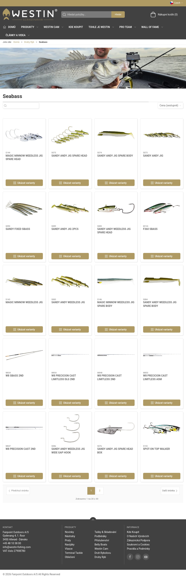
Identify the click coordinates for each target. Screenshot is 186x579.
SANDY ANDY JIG (153, 155)
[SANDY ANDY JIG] (161, 135)
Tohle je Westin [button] (101, 27)
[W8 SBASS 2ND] (24, 355)
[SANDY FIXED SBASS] (24, 208)
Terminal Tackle (74, 552)
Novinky (69, 532)
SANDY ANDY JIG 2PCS (64, 229)
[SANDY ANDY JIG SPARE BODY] (116, 135)
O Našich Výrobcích (138, 536)
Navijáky (69, 544)
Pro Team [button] (127, 27)
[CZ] (30, 14)
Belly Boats (100, 544)
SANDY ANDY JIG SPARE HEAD (69, 155)
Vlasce (68, 548)
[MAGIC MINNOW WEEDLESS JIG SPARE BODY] (116, 282)
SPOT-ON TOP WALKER (156, 448)
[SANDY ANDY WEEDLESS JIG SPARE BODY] (161, 282)
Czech (176, 3)
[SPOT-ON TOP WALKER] (161, 428)
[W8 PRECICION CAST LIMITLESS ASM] (161, 355)
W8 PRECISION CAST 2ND (21, 448)
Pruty (68, 540)
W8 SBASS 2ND (14, 375)
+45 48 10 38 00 (12, 543)
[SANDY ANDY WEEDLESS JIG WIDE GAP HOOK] (70, 428)
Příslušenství (101, 540)
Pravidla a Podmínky (138, 548)
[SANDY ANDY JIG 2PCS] (70, 208)
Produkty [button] (30, 27)
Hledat (118, 14)
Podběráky (100, 536)
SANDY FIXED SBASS (18, 229)
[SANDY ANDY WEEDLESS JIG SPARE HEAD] (116, 208)
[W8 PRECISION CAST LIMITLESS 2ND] (116, 355)
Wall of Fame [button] (152, 27)
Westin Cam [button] (54, 27)
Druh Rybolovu (102, 552)
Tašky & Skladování (105, 532)
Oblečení (70, 557)
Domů (16, 42)
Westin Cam (101, 548)
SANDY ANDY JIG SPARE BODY (115, 155)
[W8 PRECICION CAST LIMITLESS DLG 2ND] (70, 355)
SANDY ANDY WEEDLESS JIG (68, 302)
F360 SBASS (150, 229)
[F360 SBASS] (161, 208)
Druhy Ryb (29, 42)
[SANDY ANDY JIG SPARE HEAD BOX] (116, 428)
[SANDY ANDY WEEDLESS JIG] (70, 282)
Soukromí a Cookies (138, 544)
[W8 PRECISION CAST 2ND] (24, 428)
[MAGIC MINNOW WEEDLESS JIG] (24, 282)
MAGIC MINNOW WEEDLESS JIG (24, 302)
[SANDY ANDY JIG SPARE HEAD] (70, 135)
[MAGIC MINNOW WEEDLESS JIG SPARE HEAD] (24, 135)
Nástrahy (70, 536)
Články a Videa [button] (18, 35)
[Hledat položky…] (24, 105)
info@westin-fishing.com (17, 547)
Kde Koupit (76, 27)
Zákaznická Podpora (138, 540)
